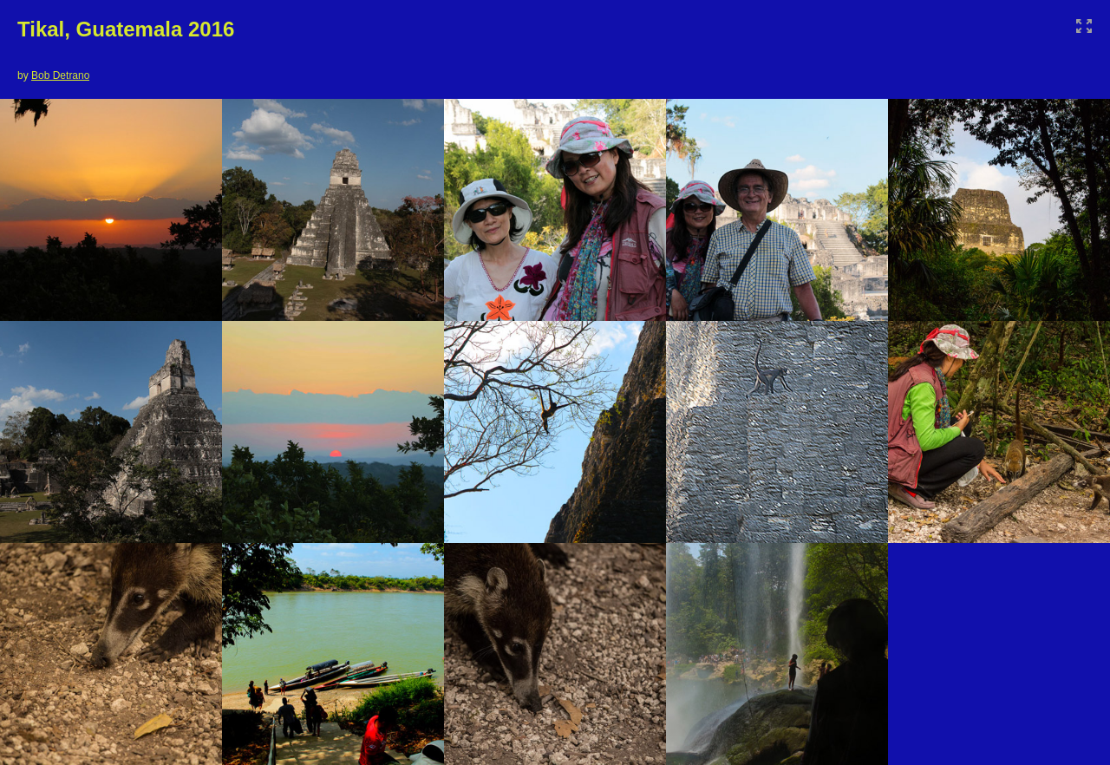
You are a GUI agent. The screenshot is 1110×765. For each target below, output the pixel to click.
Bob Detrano (60, 75)
